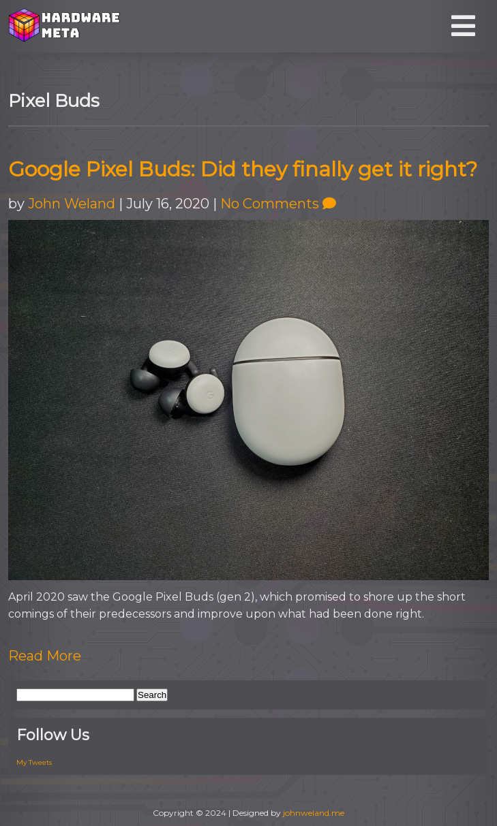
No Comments (278, 203)
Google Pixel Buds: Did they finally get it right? (242, 169)
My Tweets (34, 762)
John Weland (71, 203)
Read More (44, 656)
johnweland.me (313, 813)
